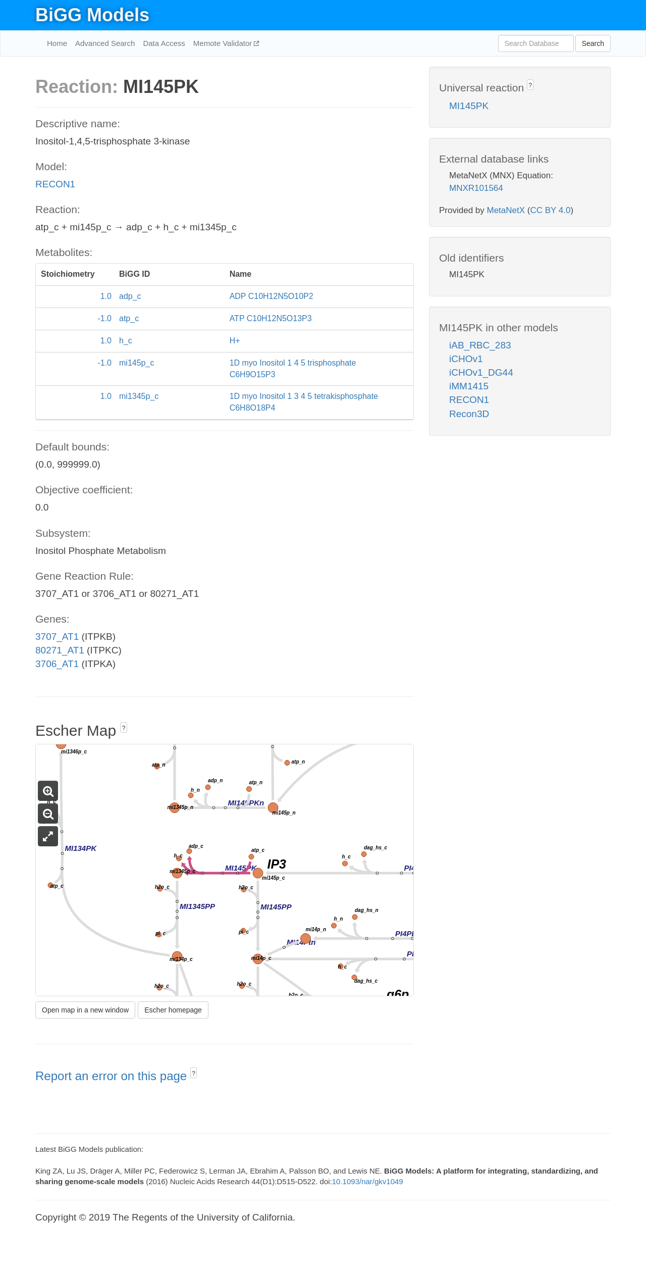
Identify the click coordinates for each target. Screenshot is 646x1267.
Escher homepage (173, 1010)
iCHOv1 (466, 358)
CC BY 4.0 (550, 210)
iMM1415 (469, 386)
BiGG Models (92, 15)
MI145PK (469, 105)
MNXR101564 (476, 188)
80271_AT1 (59, 650)
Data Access (164, 43)
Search (593, 43)
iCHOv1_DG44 (481, 372)
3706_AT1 (57, 663)
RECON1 (55, 184)
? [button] (124, 728)
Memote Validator (223, 43)
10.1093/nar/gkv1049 (367, 1181)
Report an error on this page (112, 1076)
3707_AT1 (57, 636)
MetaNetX (506, 210)
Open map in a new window (85, 1010)
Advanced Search (105, 43)
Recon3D (469, 414)
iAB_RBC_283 (480, 345)
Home (57, 43)
